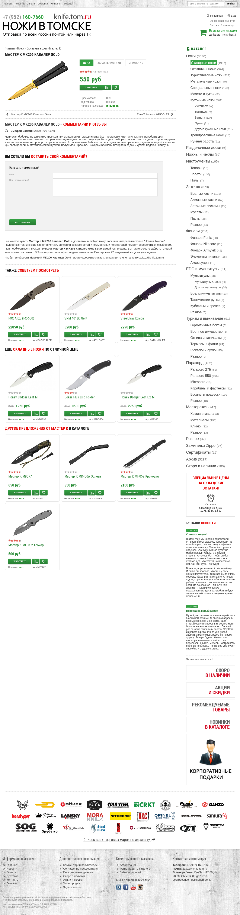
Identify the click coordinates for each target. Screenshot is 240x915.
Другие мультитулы (208, 287)
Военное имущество (207, 331)
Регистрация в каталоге (133, 868)
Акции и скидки (71, 879)
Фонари (193, 231)
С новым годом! (196, 534)
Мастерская (196, 407)
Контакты (56, 3)
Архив (191, 459)
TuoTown (201, 111)
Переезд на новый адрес (202, 610)
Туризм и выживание (204, 318)
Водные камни (202, 193)
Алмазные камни (204, 200)
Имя (11, 174)
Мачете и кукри (203, 94)
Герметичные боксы (206, 325)
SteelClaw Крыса (132, 318)
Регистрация (215, 15)
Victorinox (201, 106)
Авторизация (126, 865)
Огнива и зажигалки (206, 338)
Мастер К (55, 48)
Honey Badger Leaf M (23, 397)
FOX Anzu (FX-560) (21, 318)
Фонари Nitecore (203, 244)
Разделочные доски (203, 147)
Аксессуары (200, 262)
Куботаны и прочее (206, 306)
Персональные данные (76, 872)
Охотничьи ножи (203, 69)
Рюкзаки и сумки (204, 350)
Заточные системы (205, 206)
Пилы (195, 180)
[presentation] (125, 207)
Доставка (43, 3)
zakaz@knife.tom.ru (151, 257)
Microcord (198, 382)
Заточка (193, 187)
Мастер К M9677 (20, 476)
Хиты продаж (69, 883)
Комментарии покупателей (78, 865)
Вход (231, 15)
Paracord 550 (201, 376)
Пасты (196, 218)
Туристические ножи (207, 75)
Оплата (31, 3)
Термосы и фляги (204, 344)
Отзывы (68, 3)
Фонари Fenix (201, 238)
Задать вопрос (70, 887)
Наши (201, 523)
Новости (19, 3)
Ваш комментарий (19, 180)
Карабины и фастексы (208, 388)
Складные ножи (203, 63)
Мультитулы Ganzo (208, 281)
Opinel (199, 123)
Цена (86, 62)
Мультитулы (200, 275)
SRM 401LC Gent (75, 318)
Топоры (196, 168)
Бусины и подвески (206, 394)
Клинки (196, 426)
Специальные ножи (206, 88)
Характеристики (109, 62)
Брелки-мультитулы (206, 293)
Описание (136, 62)
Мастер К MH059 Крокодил (140, 476)
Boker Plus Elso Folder (79, 397)
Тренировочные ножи (207, 135)
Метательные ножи (206, 81)
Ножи (191, 56)
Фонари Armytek (203, 250)
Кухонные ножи (203, 100)
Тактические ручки (205, 300)
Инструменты (198, 161)
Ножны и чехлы (200, 154)
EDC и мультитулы (203, 269)
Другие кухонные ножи (210, 129)
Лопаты (196, 174)
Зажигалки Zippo (201, 445)
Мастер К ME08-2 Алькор (26, 545)
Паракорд (195, 363)
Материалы (200, 420)
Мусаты (197, 212)
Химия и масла (202, 413)
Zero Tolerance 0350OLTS (156, 114)
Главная (7, 3)
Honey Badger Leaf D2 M (137, 397)
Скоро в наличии (201, 466)
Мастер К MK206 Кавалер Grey (28, 114)
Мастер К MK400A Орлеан (82, 476)
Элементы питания (206, 256)
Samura (200, 117)
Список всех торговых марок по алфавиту (120, 839)
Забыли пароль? (128, 872)
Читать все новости (200, 659)
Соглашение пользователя (78, 868)
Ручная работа (202, 141)
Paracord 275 (201, 369)
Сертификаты (198, 452)
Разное (196, 225)
